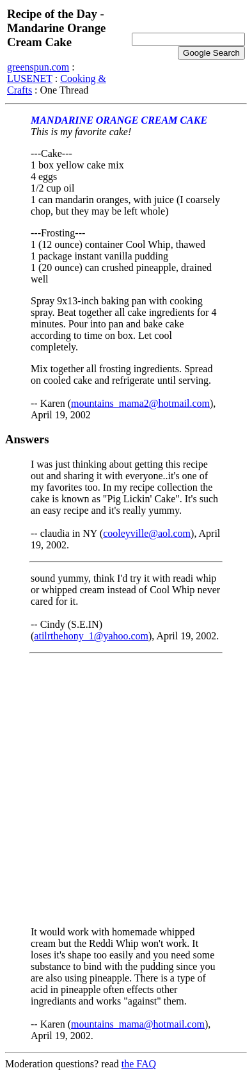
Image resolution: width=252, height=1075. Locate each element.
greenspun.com (38, 67)
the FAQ (139, 1063)
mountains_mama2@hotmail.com (140, 403)
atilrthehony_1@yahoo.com (91, 635)
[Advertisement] (126, 790)
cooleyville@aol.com (147, 533)
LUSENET (29, 78)
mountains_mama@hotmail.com (138, 1024)
